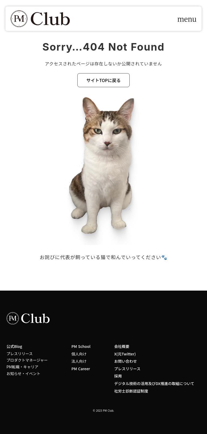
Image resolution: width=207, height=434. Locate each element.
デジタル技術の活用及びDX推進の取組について (154, 383)
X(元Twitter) (125, 354)
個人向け (79, 354)
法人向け (79, 361)
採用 (118, 376)
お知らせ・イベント (23, 373)
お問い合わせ (125, 361)
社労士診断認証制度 (131, 391)
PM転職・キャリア (22, 367)
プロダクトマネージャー (27, 360)
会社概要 (121, 346)
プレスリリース (19, 353)
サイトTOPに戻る (103, 80)
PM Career (80, 368)
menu (186, 19)
